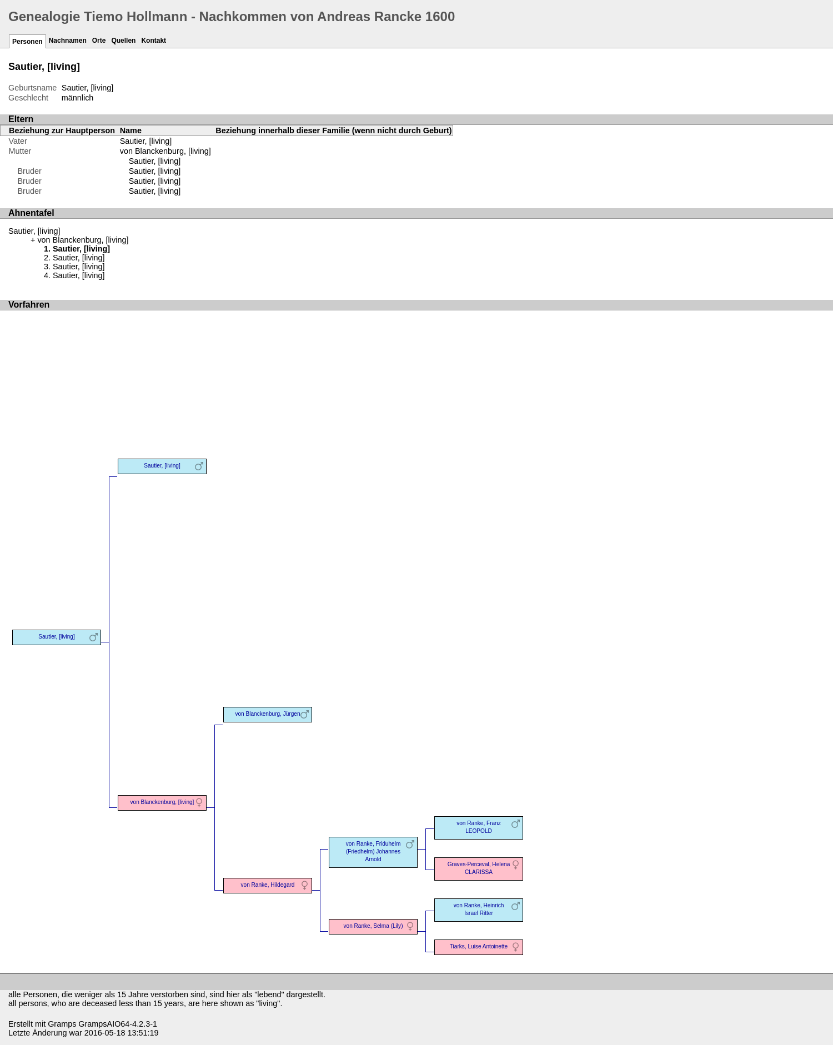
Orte (99, 40)
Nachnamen (68, 40)
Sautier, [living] (155, 161)
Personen (27, 42)
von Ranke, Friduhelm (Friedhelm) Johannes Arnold (373, 851)
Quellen (123, 40)
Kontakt (153, 40)
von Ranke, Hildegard (268, 885)
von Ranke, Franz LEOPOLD (478, 827)
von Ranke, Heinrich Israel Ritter (479, 909)
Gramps (62, 1023)
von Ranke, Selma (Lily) (373, 926)
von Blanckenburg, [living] (165, 151)
